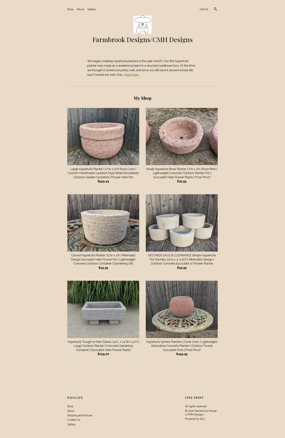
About (80, 9)
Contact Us (73, 419)
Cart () (204, 9)
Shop (70, 9)
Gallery (91, 9)
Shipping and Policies (80, 415)
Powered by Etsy (195, 418)
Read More (131, 74)
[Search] (215, 9)
